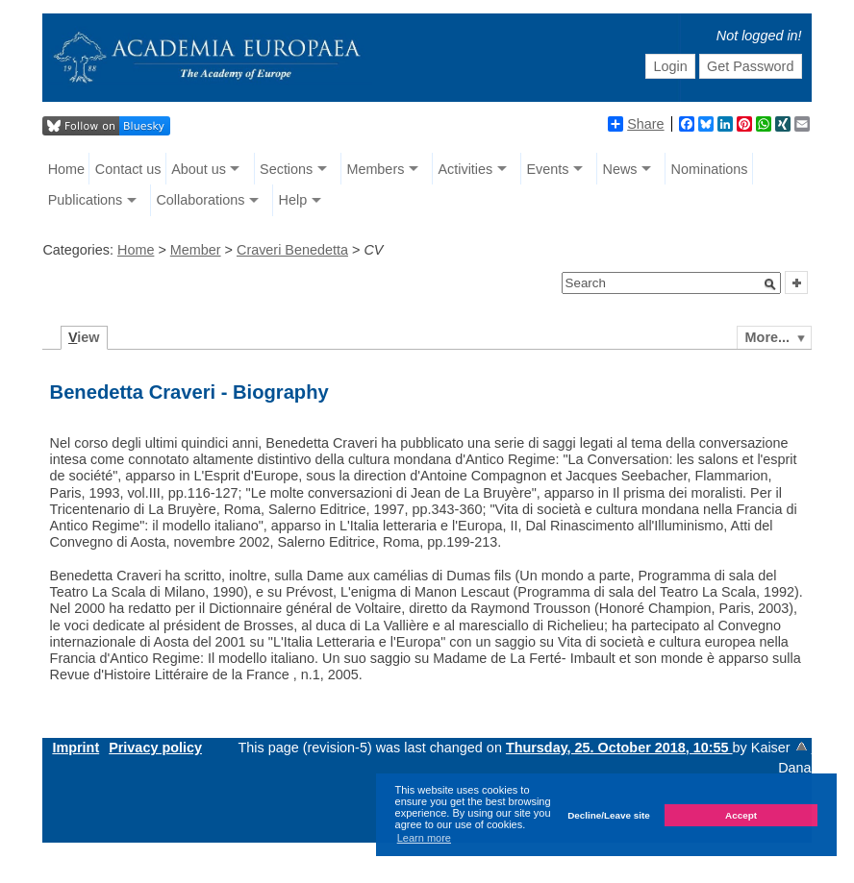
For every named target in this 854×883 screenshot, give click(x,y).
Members (375, 169)
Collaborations (200, 200)
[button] (770, 284)
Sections (286, 169)
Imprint (75, 747)
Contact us (128, 169)
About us (198, 169)
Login (670, 66)
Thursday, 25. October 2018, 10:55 (619, 747)
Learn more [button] (424, 838)
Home (66, 169)
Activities (465, 169)
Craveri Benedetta (292, 250)
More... (767, 337)
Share (636, 124)
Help (293, 200)
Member (195, 250)
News (619, 169)
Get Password (750, 66)
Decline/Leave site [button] (608, 815)
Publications (85, 200)
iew (84, 337)
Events (547, 169)
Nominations (709, 169)
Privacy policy (155, 747)
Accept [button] (741, 815)
